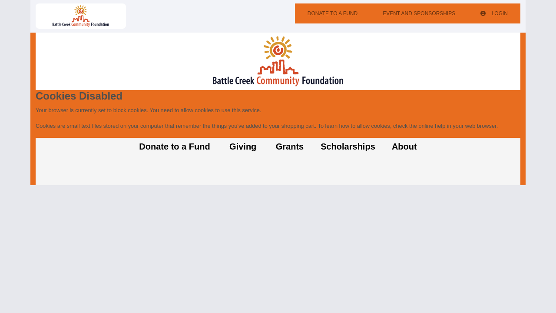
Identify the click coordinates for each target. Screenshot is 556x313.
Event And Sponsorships (419, 13)
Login (494, 13)
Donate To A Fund (332, 13)
